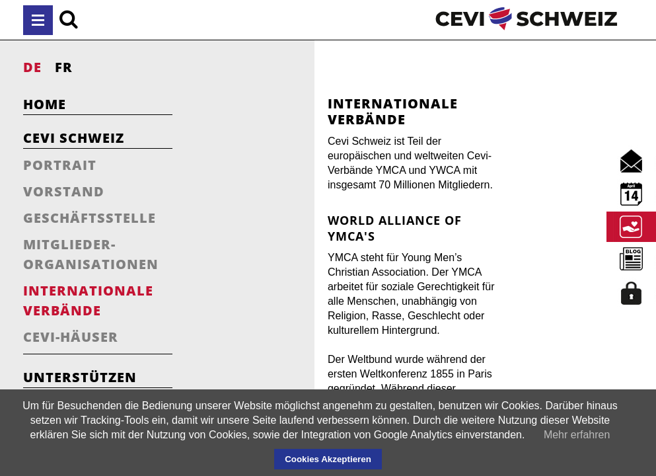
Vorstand (63, 191)
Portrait (59, 165)
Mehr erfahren (577, 434)
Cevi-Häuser (70, 337)
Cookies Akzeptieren (328, 459)
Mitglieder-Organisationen (91, 254)
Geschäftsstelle (89, 218)
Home (44, 104)
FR (64, 67)
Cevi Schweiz (73, 138)
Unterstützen (80, 377)
